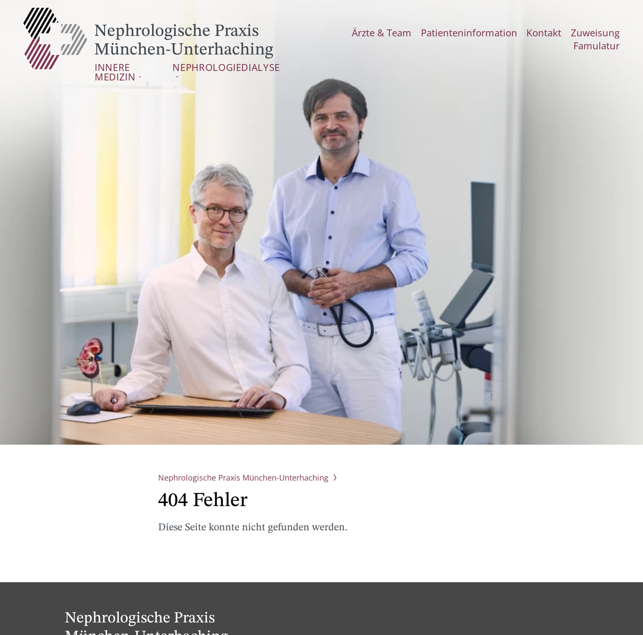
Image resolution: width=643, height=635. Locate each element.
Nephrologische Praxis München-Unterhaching (148, 38)
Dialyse (238, 66)
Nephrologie (189, 66)
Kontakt (511, 32)
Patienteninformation (448, 32)
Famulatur (601, 32)
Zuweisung (553, 32)
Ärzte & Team (376, 32)
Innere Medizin (125, 66)
